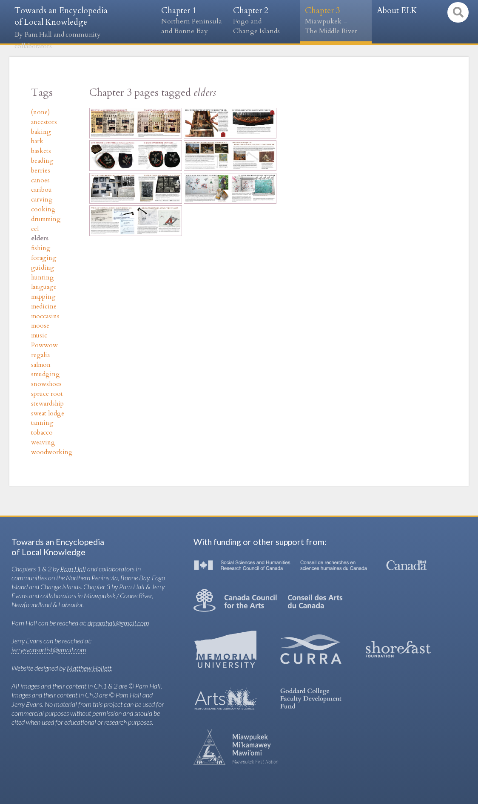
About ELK (397, 10)
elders (39, 238)
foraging (44, 258)
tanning (42, 422)
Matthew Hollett (89, 668)
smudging (45, 374)
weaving (43, 442)
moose (40, 325)
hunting (42, 277)
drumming (46, 219)
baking (41, 131)
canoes (40, 180)
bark (37, 141)
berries (40, 170)
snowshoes (46, 384)
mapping (43, 296)
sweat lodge (47, 413)
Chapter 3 (336, 20)
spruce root (47, 393)
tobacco (42, 432)
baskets (41, 151)
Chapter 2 (264, 20)
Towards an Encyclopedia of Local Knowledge (61, 28)
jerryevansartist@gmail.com (48, 650)
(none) (40, 112)
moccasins (45, 316)
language (44, 286)
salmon (41, 364)
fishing (41, 248)
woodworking (52, 452)
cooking (43, 209)
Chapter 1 (192, 20)
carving (42, 199)
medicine (44, 306)
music (39, 335)
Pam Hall (73, 569)
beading (42, 160)
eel (35, 229)
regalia (40, 355)
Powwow (44, 345)
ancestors (44, 122)
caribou (41, 189)
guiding (42, 267)
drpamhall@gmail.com (118, 623)
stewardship (47, 403)
